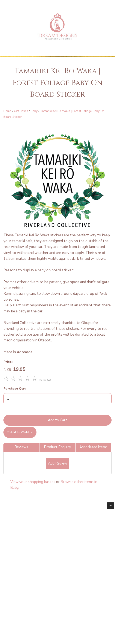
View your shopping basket (32, 481)
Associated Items (93, 447)
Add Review (57, 463)
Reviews (21, 447)
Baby (34, 111)
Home (7, 111)
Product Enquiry (57, 447)
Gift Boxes (21, 111)
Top (110, 505)
